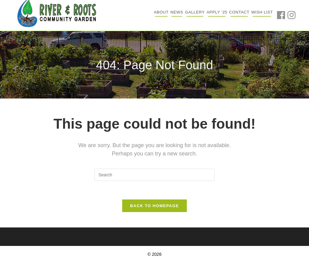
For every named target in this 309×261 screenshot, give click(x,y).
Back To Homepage (154, 205)
